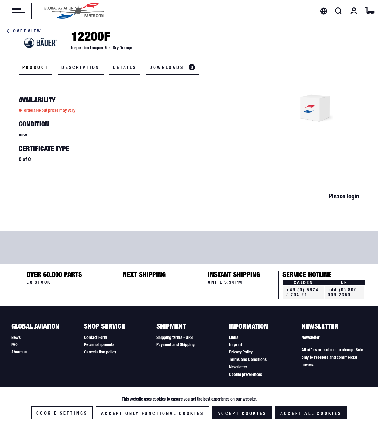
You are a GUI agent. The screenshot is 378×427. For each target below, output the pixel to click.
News (16, 337)
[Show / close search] (338, 11)
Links (233, 337)
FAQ (14, 344)
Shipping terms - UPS (174, 337)
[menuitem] (12, 10)
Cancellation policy (100, 351)
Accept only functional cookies (152, 413)
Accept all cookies (311, 413)
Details (124, 67)
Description (80, 67)
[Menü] (12, 10)
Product (35, 67)
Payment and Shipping (175, 344)
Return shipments (99, 344)
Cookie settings (61, 412)
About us (19, 351)
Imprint (235, 344)
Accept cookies (242, 413)
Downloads (172, 67)
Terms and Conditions (248, 359)
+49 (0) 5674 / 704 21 (302, 292)
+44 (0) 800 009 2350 (342, 292)
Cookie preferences (245, 374)
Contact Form (95, 337)
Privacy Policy (241, 351)
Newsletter (238, 366)
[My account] (353, 11)
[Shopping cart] (369, 11)
